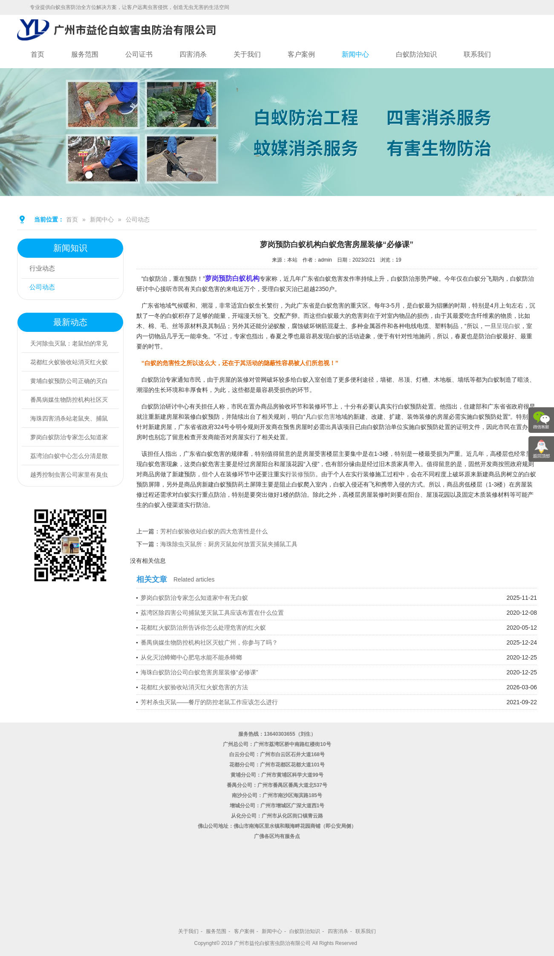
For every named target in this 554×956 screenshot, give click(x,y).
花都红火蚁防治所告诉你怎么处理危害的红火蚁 (203, 627)
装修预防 (303, 474)
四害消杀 (193, 54)
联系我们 (477, 54)
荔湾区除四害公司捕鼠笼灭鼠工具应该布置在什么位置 (212, 612)
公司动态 (138, 219)
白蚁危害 (323, 416)
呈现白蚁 (508, 326)
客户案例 (301, 54)
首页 (37, 54)
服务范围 (84, 54)
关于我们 (247, 54)
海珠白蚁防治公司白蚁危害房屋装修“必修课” (199, 672)
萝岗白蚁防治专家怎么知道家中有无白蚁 (194, 597)
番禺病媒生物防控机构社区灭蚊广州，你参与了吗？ (209, 642)
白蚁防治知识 (416, 54)
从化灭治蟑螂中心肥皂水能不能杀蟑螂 (191, 657)
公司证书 (139, 54)
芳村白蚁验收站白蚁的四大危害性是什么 (214, 531)
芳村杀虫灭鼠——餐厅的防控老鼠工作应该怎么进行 (209, 702)
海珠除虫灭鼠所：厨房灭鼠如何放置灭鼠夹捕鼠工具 (228, 544)
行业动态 (44, 269)
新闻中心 (355, 54)
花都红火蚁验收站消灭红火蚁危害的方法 (194, 687)
